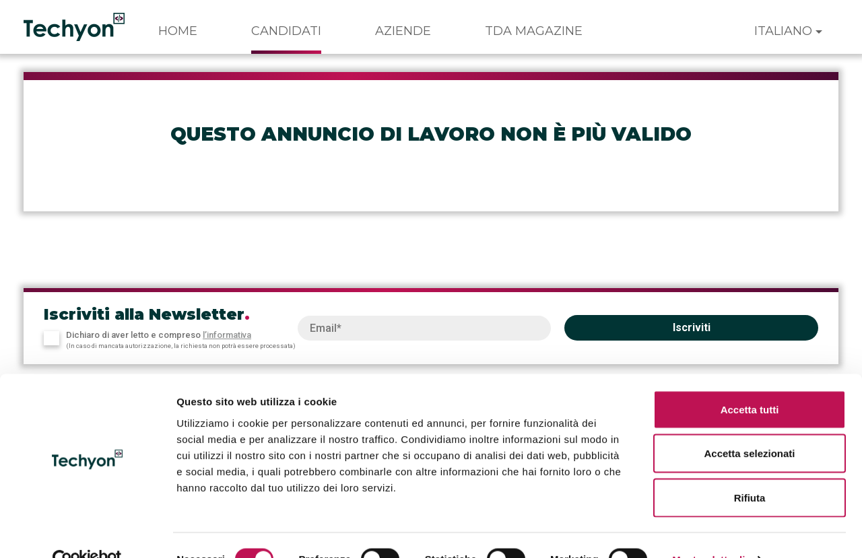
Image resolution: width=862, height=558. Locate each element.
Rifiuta (750, 469)
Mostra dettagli (708, 531)
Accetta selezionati (749, 425)
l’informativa (227, 335)
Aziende (403, 31)
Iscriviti (691, 327)
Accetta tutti (750, 381)
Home (177, 31)
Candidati (286, 31)
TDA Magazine (534, 31)
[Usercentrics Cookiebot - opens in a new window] (87, 532)
